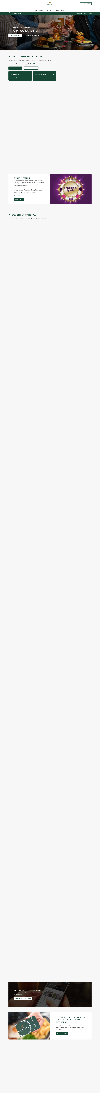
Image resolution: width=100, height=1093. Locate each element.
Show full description (35, 63)
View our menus (31, 68)
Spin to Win (19, 199)
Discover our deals (87, 214)
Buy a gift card (62, 1033)
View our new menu (32, 35)
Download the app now (23, 998)
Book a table (15, 35)
